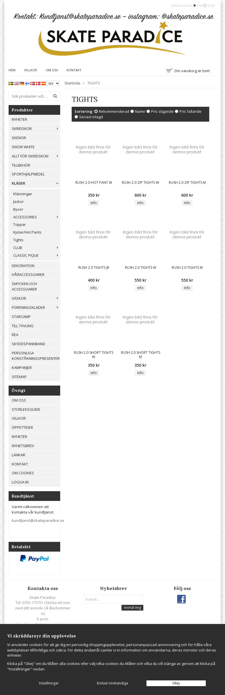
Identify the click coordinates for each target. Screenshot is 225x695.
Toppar (19, 224)
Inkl (200, 5)
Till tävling (23, 325)
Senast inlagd (91, 116)
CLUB (36, 247)
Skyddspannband (28, 343)
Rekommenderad (114, 111)
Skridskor (36, 128)
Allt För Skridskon (36, 156)
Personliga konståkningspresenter (36, 355)
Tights (18, 239)
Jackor (18, 201)
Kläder (36, 183)
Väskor (36, 298)
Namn (140, 111)
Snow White (23, 146)
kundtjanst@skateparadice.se (38, 520)
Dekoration (23, 265)
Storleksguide (26, 409)
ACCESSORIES (36, 217)
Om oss (52, 70)
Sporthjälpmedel (28, 174)
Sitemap (19, 376)
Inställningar (49, 683)
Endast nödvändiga (112, 683)
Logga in (20, 482)
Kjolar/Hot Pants (27, 232)
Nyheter (19, 119)
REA (15, 334)
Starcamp (21, 316)
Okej (176, 683)
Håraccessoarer (28, 274)
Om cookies (23, 472)
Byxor (18, 209)
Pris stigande (162, 111)
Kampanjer (22, 367)
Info (94, 202)
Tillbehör (21, 165)
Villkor (30, 70)
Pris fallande (190, 111)
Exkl (211, 5)
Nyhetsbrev (23, 445)
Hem (12, 70)
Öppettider (22, 427)
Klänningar (22, 193)
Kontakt (73, 70)
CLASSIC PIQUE (36, 255)
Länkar (18, 454)
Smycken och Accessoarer (24, 286)
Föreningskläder (36, 307)
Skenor (19, 137)
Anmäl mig (132, 607)
